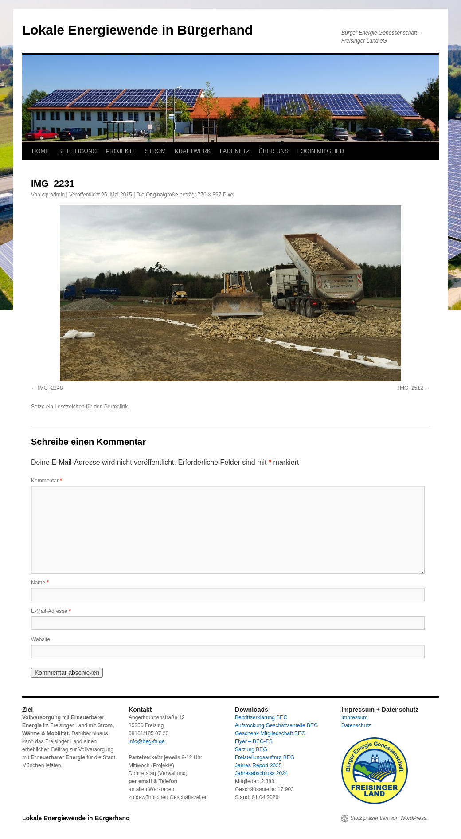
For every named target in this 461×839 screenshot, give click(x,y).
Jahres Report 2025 (258, 765)
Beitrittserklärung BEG (261, 717)
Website (40, 639)
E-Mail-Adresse (51, 611)
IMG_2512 (410, 388)
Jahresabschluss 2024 (261, 773)
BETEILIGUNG (77, 151)
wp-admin (53, 195)
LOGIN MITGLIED (320, 151)
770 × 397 (210, 195)
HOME (40, 151)
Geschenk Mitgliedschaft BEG (270, 733)
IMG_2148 (50, 388)
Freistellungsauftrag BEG (264, 757)
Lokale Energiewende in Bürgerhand (137, 30)
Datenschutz (356, 725)
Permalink (116, 407)
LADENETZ (235, 151)
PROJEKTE (120, 151)
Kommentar (46, 481)
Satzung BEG (251, 749)
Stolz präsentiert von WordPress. (389, 818)
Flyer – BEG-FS (254, 741)
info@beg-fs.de (147, 741)
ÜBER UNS (274, 151)
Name (40, 583)
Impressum (354, 717)
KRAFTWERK (193, 151)
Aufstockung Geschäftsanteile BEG (276, 725)
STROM (155, 151)
